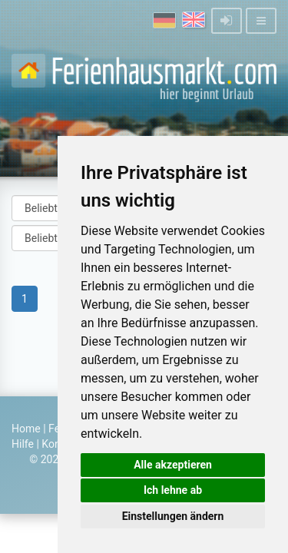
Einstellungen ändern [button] (173, 516)
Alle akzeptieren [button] (173, 465)
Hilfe (23, 444)
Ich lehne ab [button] (173, 490)
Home (26, 428)
